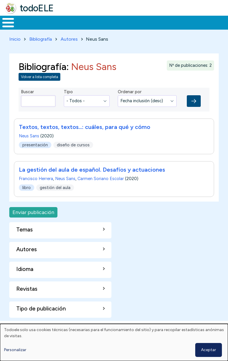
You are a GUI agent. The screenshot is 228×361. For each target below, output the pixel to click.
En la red (126, 28)
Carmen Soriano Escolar (100, 189)
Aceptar (208, 349)
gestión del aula (55, 198)
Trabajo (100, 28)
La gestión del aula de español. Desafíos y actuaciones (92, 180)
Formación (65, 28)
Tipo (68, 102)
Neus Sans (29, 146)
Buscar (222, 22)
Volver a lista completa (39, 87)
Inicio (5, 28)
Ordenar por (130, 102)
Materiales (27, 28)
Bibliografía (40, 50)
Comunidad (196, 28)
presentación (35, 155)
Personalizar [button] (15, 349)
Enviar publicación (33, 223)
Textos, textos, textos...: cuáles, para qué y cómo (84, 137)
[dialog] (114, 342)
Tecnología (157, 28)
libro (26, 198)
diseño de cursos (73, 155)
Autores (69, 50)
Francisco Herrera (36, 189)
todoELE (37, 8)
